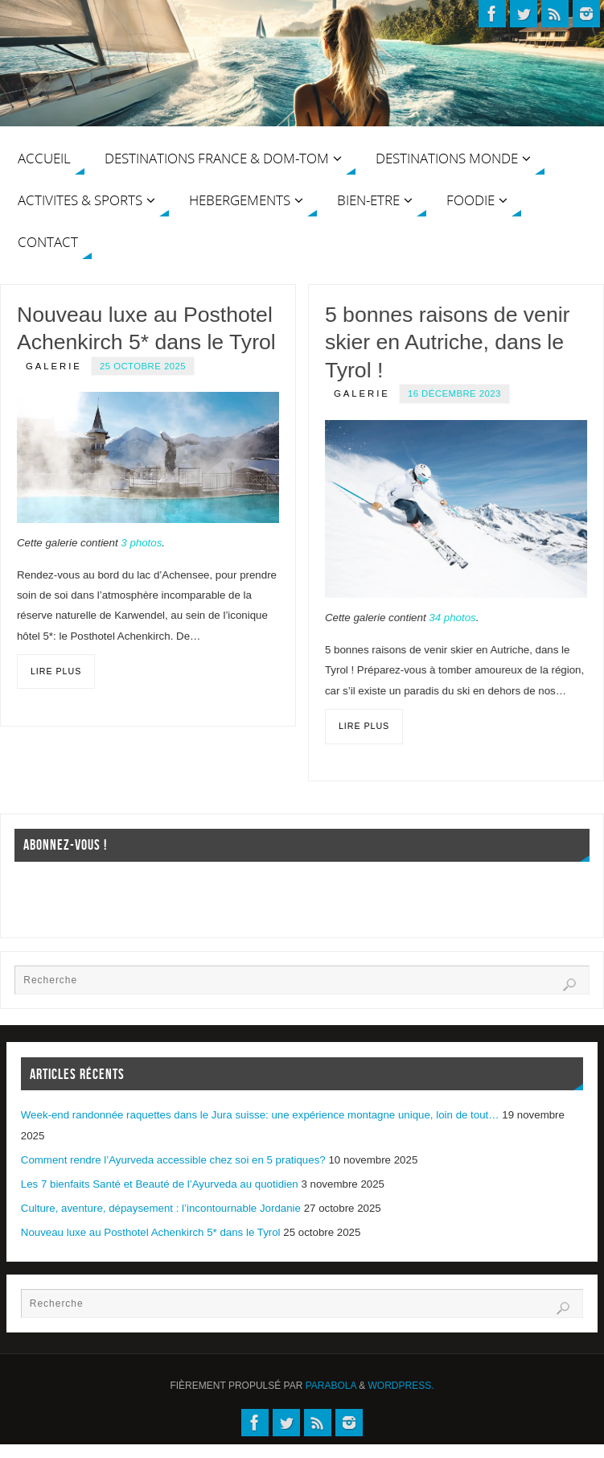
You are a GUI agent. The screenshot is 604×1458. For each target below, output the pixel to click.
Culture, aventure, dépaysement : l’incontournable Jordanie (161, 1208)
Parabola (331, 1385)
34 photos (452, 618)
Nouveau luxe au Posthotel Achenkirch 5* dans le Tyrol (151, 1232)
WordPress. (401, 1385)
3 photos (141, 543)
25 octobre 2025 (143, 366)
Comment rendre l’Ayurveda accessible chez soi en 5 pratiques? (173, 1160)
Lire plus (56, 671)
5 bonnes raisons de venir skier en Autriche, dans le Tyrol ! (447, 342)
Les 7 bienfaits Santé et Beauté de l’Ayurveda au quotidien (159, 1184)
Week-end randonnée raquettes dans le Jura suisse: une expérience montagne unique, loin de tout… (260, 1115)
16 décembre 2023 (454, 393)
